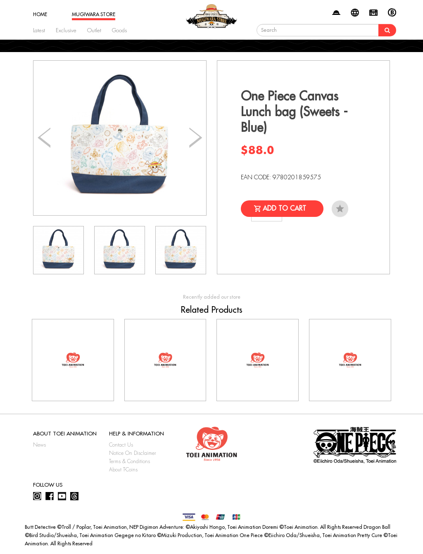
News (39, 445)
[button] (195, 138)
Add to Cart (284, 208)
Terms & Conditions (129, 461)
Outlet (94, 30)
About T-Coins (123, 469)
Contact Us (121, 445)
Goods (119, 30)
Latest (39, 30)
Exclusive (66, 30)
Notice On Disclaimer (132, 453)
